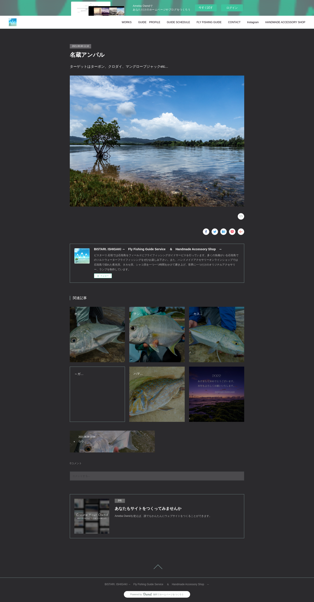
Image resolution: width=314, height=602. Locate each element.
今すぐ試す (206, 7)
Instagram (253, 22)
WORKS (126, 22)
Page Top (157, 566)
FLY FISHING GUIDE (209, 22)
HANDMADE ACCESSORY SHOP (285, 22)
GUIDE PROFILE (149, 22)
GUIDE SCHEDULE (178, 22)
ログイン (232, 7)
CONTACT (234, 22)
